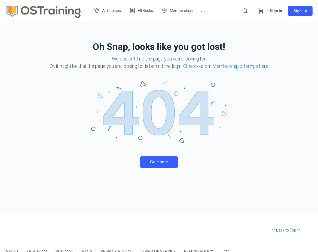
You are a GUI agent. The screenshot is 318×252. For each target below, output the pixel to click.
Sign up (300, 11)
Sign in (276, 11)
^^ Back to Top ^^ (286, 230)
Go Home (159, 161)
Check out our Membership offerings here (225, 66)
